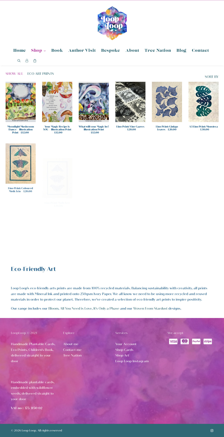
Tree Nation (158, 51)
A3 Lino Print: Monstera (203, 133)
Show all (14, 73)
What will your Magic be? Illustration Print (94, 129)
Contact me (72, 350)
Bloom (53, 308)
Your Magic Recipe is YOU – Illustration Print (57, 129)
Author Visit (82, 51)
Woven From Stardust (150, 308)
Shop (38, 51)
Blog (181, 51)
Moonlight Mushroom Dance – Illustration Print (20, 129)
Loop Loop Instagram (132, 361)
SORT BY (212, 77)
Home (19, 51)
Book (57, 51)
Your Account (125, 344)
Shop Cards (124, 350)
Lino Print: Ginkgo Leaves (167, 128)
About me (71, 344)
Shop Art (122, 355)
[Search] (20, 60)
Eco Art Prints (40, 73)
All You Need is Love (76, 308)
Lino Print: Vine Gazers (130, 128)
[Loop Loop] (112, 23)
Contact (200, 51)
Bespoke (110, 51)
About (132, 51)
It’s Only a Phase (106, 308)
